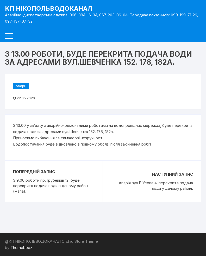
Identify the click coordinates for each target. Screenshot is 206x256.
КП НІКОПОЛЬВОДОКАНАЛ (48, 8)
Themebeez (21, 247)
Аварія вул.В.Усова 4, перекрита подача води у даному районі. (156, 185)
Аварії (21, 86)
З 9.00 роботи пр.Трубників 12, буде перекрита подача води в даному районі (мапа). (51, 186)
